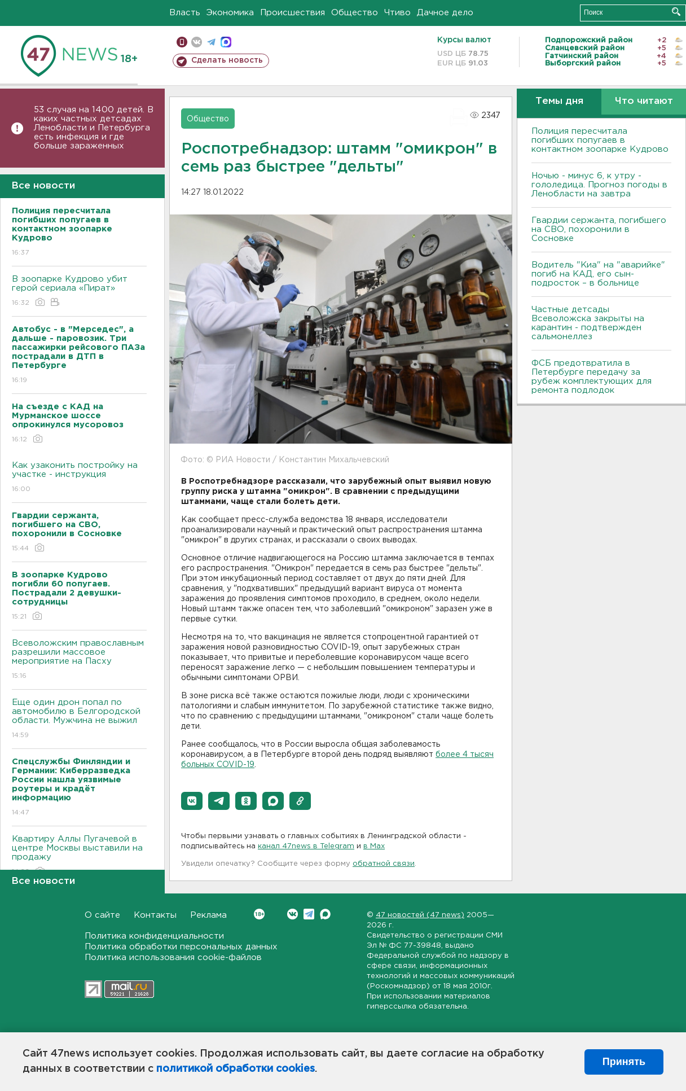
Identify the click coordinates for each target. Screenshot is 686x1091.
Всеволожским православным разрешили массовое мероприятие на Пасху (79, 660)
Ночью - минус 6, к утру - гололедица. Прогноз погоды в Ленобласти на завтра (599, 185)
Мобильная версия (182, 42)
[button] (192, 801)
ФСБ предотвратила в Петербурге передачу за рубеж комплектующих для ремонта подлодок (591, 377)
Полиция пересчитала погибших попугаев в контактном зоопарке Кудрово (600, 140)
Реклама (208, 915)
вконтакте (196, 42)
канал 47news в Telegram (306, 846)
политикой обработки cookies (235, 1069)
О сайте (102, 915)
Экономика (230, 12)
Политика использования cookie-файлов (173, 957)
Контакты (155, 915)
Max (325, 914)
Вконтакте (259, 914)
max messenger (226, 42)
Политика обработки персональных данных (181, 946)
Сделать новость (227, 60)
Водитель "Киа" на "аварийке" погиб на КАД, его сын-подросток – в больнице (598, 274)
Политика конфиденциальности (154, 936)
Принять (624, 1061)
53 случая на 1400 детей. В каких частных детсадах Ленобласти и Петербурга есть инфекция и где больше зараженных (93, 128)
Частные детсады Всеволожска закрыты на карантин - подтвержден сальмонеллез (587, 323)
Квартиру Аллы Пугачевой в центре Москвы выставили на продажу (79, 856)
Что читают (644, 101)
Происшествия (292, 12)
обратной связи (384, 864)
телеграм (211, 42)
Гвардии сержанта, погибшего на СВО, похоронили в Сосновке (598, 229)
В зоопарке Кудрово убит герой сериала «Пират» (79, 291)
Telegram (309, 914)
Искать (676, 11)
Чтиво (397, 12)
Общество (354, 12)
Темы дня (559, 101)
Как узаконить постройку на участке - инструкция (79, 478)
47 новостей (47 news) (420, 915)
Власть (184, 12)
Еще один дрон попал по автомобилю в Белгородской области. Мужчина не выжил (79, 719)
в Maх (374, 846)
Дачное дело (445, 12)
